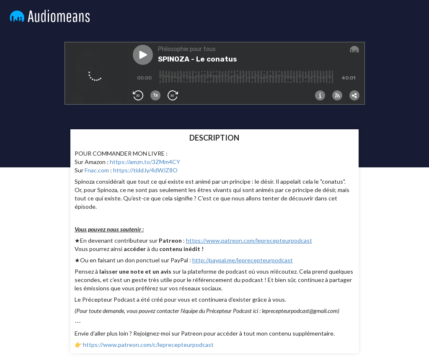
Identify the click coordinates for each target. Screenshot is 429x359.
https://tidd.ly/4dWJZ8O (145, 170)
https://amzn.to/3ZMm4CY (145, 161)
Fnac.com (97, 170)
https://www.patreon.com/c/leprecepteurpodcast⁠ (148, 344)
